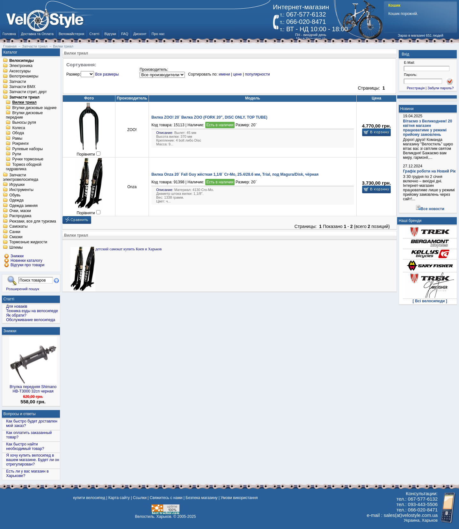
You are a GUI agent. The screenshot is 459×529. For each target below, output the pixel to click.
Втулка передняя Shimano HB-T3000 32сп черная (33, 389)
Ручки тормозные (27, 159)
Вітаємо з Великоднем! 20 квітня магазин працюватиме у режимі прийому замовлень (427, 128)
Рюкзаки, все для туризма (32, 221)
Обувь (14, 195)
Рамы (17, 138)
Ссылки (140, 498)
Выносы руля (24, 123)
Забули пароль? (440, 88)
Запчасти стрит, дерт (28, 92)
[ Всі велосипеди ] (430, 301)
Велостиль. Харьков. (153, 516)
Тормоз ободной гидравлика (23, 166)
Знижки (10, 331)
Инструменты (21, 190)
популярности (257, 74)
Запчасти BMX (22, 86)
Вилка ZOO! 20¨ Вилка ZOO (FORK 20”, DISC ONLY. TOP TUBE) (209, 117)
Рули (16, 154)
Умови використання (239, 498)
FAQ (124, 34)
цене (237, 74)
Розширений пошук (22, 289)
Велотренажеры (23, 76)
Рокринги (20, 144)
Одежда (16, 200)
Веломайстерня (71, 34)
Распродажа (20, 216)
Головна (9, 34)
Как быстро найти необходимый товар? (25, 446)
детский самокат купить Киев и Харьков (128, 249)
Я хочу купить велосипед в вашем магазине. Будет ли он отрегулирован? (32, 460)
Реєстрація (416, 88)
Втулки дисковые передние (24, 115)
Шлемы (16, 247)
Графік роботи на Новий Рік (429, 171)
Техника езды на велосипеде (32, 311)
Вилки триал (24, 102)
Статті (94, 34)
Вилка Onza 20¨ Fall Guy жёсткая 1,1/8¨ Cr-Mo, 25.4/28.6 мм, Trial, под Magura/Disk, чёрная (234, 174)
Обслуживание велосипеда (30, 320)
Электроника (21, 66)
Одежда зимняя (23, 205)
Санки (14, 232)
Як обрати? (16, 315)
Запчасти (17, 81)
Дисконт (139, 34)
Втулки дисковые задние (34, 108)
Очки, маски (20, 211)
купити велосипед (89, 498)
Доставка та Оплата (37, 34)
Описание (164, 133)
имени (224, 74)
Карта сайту (119, 498)
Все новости (432, 209)
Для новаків (16, 306)
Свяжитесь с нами (166, 498)
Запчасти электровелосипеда (20, 177)
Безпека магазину (201, 498)
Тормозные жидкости (28, 242)
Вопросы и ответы (20, 414)
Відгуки (110, 34)
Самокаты (18, 226)
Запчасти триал (24, 97)
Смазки (15, 237)
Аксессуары (20, 71)
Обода (18, 133)
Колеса (18, 128)
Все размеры (107, 74)
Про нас (158, 34)
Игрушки (17, 184)
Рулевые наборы (27, 149)
